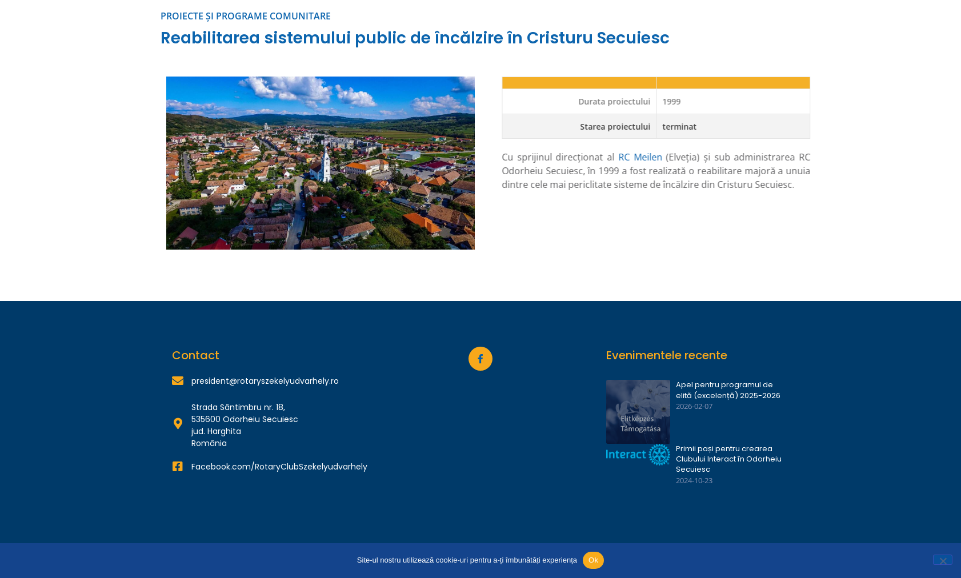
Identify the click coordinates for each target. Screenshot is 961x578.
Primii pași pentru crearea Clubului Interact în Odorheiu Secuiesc (729, 459)
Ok (593, 560)
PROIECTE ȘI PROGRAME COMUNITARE (246, 16)
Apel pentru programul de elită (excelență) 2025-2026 (728, 390)
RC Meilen (680, 157)
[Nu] (942, 560)
